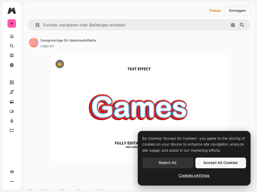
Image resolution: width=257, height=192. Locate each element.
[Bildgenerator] (11, 101)
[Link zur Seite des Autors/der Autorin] (33, 42)
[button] (35, 25)
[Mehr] (11, 181)
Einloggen (237, 10)
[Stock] (11, 55)
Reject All (167, 162)
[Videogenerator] (11, 111)
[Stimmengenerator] (11, 121)
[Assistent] (11, 130)
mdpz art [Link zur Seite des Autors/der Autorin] (47, 46)
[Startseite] (11, 36)
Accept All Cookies (220, 162)
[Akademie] (11, 171)
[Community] (11, 65)
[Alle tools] (11, 82)
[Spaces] (11, 92)
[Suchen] (11, 46)
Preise (215, 10)
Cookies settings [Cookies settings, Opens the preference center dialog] (194, 175)
